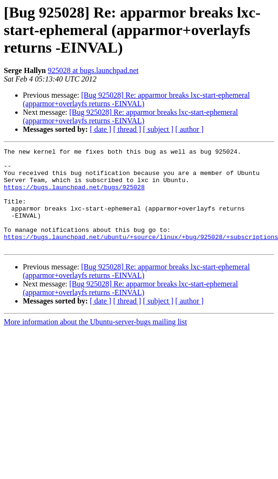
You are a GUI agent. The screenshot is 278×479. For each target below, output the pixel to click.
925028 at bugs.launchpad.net (93, 70)
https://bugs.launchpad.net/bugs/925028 (74, 195)
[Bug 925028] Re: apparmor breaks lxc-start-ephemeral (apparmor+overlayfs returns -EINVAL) (136, 99)
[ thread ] (127, 129)
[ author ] (189, 129)
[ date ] (100, 129)
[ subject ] (158, 129)
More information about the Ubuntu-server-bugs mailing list (95, 342)
